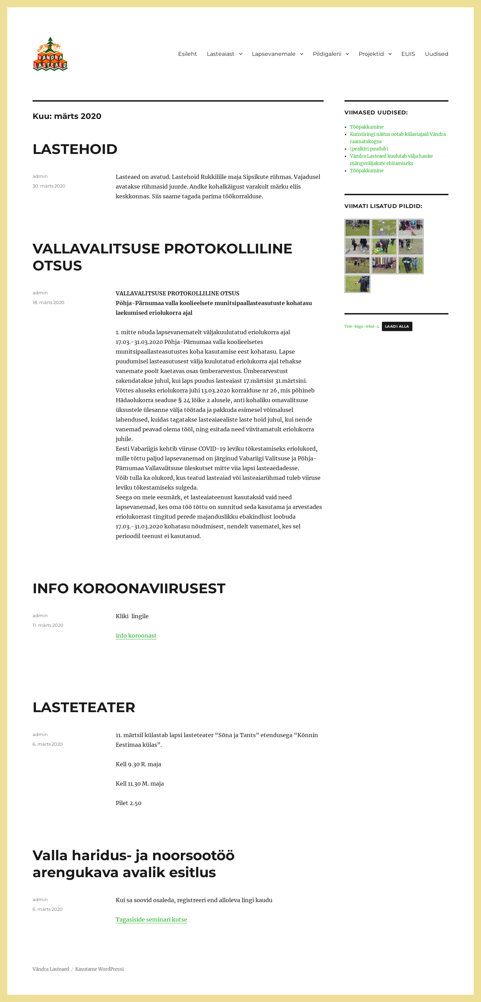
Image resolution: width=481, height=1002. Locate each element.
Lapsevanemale (274, 54)
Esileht (187, 54)
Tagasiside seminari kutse (151, 919)
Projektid (371, 54)
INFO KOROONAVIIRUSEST (129, 588)
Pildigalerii (327, 54)
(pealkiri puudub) (369, 149)
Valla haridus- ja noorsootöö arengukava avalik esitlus (134, 864)
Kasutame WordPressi (99, 969)
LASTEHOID (75, 148)
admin (40, 176)
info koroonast (136, 635)
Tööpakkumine (367, 127)
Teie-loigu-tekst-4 (361, 326)
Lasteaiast (221, 54)
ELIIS (408, 54)
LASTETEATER (84, 707)
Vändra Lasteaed (51, 969)
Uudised (436, 54)
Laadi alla (397, 326)
